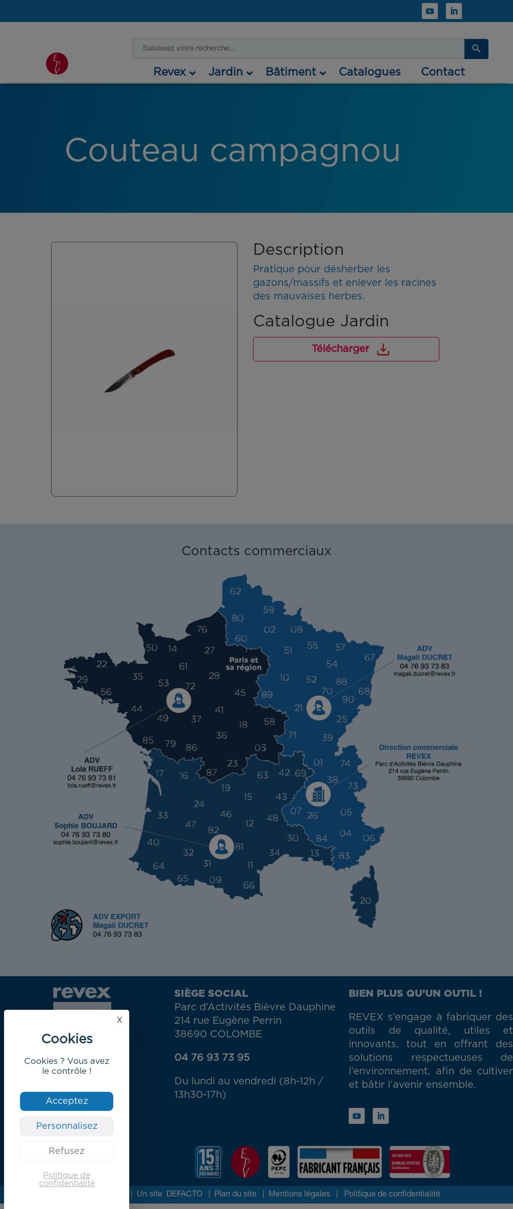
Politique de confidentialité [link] (67, 1179)
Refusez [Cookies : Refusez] (67, 1151)
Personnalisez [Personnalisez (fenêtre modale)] (67, 1126)
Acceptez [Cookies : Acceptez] (67, 1101)
